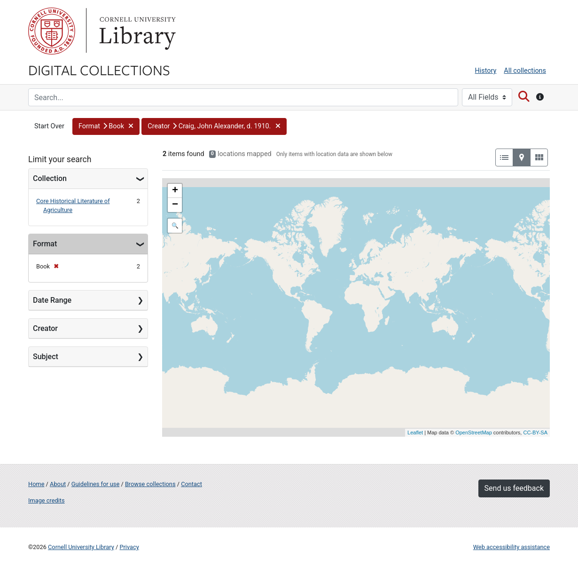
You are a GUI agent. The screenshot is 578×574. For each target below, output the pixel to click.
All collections (525, 71)
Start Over (49, 126)
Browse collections (150, 484)
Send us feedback (514, 488)
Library (136, 31)
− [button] (175, 205)
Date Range (52, 300)
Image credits (46, 500)
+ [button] (175, 191)
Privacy (129, 546)
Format (45, 243)
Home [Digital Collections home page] (36, 484)
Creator (45, 328)
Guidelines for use (95, 484)
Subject (45, 356)
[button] (106, 126)
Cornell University (51, 31)
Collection (50, 178)
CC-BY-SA (535, 432)
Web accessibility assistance (511, 546)
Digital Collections (99, 69)
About (58, 484)
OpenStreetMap (473, 432)
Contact (191, 484)
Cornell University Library (81, 546)
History (486, 71)
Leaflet (415, 432)
